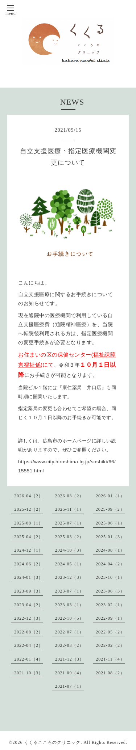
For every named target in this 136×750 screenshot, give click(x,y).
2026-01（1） (110, 495)
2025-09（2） (110, 509)
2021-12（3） (69, 659)
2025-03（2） (69, 536)
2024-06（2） (28, 563)
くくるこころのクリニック (52, 742)
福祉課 (101, 354)
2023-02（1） (110, 604)
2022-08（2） (28, 632)
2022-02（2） (110, 645)
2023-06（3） (110, 591)
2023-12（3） (69, 577)
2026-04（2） (28, 495)
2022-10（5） (69, 618)
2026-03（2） (69, 495)
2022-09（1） (110, 618)
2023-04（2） (28, 604)
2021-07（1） (69, 686)
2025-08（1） (28, 523)
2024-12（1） (28, 550)
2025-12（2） (28, 509)
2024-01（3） (28, 577)
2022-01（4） (28, 659)
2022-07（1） (69, 632)
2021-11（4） (110, 659)
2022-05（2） (110, 632)
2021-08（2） (110, 672)
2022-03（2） (69, 645)
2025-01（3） (110, 536)
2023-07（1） (69, 591)
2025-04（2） (28, 536)
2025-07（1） (69, 523)
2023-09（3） (28, 591)
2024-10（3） (69, 550)
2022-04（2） (28, 645)
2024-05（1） (69, 563)
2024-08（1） (110, 550)
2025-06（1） (110, 523)
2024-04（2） (110, 563)
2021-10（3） (28, 672)
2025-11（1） (69, 509)
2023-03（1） (69, 604)
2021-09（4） (69, 672)
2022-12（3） (28, 618)
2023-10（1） (110, 577)
